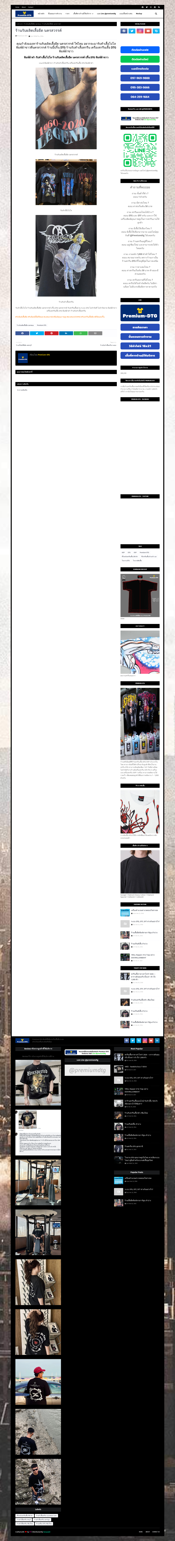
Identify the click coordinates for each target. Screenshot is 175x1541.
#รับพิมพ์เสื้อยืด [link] (21, 317)
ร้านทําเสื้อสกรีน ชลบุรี (24, 1520)
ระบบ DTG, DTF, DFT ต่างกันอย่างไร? (145, 921)
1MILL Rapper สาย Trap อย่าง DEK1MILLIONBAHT (142, 956)
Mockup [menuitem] (139, 14)
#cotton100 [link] (48, 317)
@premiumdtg (87, 1070)
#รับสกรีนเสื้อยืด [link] (87, 317)
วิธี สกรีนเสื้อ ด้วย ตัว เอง (149, 556)
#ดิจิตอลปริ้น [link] (99, 317)
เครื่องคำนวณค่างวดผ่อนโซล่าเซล (144, 910)
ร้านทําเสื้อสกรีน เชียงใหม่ (25, 1524)
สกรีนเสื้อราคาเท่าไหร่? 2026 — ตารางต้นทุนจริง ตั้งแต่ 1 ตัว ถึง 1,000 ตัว (143, 977)
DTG (129, 552)
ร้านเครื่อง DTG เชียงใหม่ (44, 1524)
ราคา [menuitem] (68, 14)
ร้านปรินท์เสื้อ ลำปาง (139, 944)
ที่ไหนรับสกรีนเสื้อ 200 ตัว (130, 556)
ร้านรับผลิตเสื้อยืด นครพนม (32, 24)
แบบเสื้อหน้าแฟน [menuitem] (126, 14)
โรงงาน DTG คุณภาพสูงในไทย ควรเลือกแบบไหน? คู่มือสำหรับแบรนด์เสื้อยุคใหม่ (142, 1158)
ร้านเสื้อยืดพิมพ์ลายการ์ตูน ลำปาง (144, 933)
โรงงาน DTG (126, 560)
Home (17, 7)
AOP (123, 552)
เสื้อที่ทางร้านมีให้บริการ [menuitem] (82, 14)
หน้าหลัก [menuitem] (41, 14)
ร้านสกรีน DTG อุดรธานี (134, 1146)
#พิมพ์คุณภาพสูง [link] (59, 317)
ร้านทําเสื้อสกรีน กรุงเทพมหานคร (46, 1516)
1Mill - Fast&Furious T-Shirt (136, 1067)
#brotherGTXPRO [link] (74, 317)
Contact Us (156, 1532)
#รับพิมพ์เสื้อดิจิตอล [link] (35, 317)
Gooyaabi (46, 1532)
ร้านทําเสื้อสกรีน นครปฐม (42, 1520)
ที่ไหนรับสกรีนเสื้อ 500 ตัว (25, 1516)
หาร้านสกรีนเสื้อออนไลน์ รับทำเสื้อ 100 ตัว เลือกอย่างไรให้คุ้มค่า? (141, 1102)
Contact (30, 7)
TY (30, 1532)
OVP (135, 552)
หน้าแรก (20, 24)
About (24, 7)
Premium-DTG (22, 36)
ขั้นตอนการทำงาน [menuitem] (55, 14)
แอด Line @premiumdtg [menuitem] (106, 14)
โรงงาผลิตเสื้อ (137, 560)
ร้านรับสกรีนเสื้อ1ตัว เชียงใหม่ (142, 1000)
